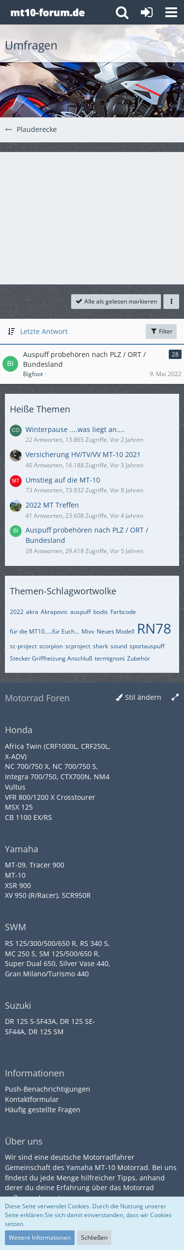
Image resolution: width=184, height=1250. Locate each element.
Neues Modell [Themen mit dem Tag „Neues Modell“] (115, 631)
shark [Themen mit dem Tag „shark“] (100, 646)
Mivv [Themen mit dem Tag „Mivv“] (87, 631)
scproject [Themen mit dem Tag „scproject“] (77, 646)
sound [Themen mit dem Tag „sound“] (118, 646)
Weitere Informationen (40, 1237)
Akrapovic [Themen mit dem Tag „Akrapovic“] (54, 612)
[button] (171, 12)
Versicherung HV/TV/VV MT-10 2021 (83, 454)
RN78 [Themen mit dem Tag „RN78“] (154, 628)
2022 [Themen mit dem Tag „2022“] (17, 612)
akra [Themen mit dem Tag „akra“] (32, 612)
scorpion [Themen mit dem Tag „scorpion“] (51, 646)
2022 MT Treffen (52, 505)
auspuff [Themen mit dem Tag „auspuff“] (80, 612)
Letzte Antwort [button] (44, 331)
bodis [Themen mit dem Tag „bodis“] (100, 612)
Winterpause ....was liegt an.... (75, 429)
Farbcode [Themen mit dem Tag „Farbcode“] (123, 612)
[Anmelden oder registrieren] (147, 12)
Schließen (94, 1237)
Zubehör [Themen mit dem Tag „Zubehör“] (138, 658)
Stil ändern (143, 697)
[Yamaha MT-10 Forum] (47, 12)
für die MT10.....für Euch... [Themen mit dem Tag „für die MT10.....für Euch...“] (44, 631)
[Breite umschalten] (175, 697)
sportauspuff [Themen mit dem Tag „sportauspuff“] (147, 646)
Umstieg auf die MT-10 (63, 480)
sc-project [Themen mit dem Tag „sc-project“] (23, 646)
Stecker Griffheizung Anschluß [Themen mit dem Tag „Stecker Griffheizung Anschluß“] (51, 658)
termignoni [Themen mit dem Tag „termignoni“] (110, 658)
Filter (161, 331)
